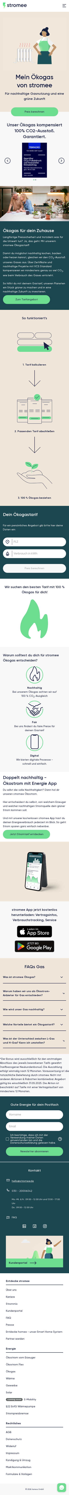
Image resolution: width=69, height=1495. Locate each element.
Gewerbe (11, 1385)
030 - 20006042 (22, 1191)
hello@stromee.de (23, 1181)
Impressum (12, 1453)
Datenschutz (14, 1439)
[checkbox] (7, 1139)
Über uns (11, 1290)
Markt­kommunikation (18, 1467)
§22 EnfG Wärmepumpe (20, 1406)
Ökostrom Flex (15, 1364)
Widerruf (11, 1446)
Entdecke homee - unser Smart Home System (34, 1332)
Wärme (10, 1378)
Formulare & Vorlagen (19, 1474)
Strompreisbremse (17, 1413)
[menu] (64, 6)
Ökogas (10, 1371)
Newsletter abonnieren (34, 1151)
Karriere (10, 1297)
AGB (8, 1432)
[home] (22, 6)
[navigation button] (7, 161)
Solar (9, 1392)
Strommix (11, 1304)
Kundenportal (14, 1311)
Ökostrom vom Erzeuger (20, 1357)
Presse (10, 1325)
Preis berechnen (34, 112)
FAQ (14, 1217)
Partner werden (15, 1339)
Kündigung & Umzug (18, 1460)
